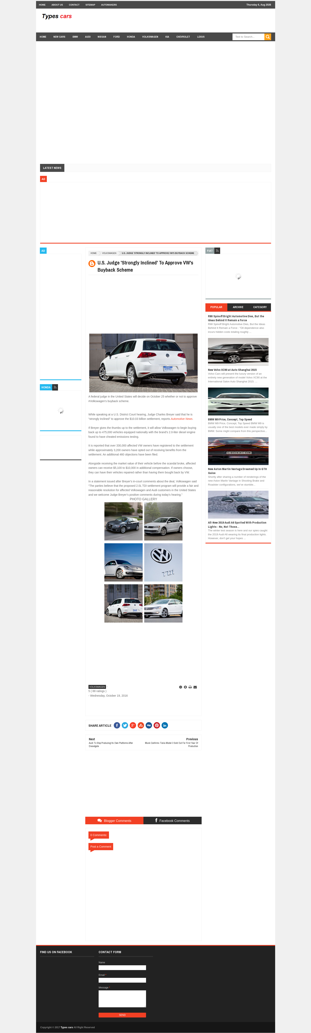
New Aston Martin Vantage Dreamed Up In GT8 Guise (237, 471)
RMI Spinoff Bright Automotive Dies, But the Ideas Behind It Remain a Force (236, 318)
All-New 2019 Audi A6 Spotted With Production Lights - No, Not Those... (237, 524)
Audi (87, 36)
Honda (131, 36)
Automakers (109, 5)
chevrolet (183, 36)
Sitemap (90, 5)
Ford (116, 36)
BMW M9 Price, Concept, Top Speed (230, 419)
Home (42, 5)
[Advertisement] (198, 20)
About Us (57, 5)
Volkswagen (150, 36)
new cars (59, 36)
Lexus (201, 36)
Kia (167, 36)
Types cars (67, 1027)
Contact (74, 5)
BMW (75, 36)
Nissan (102, 36)
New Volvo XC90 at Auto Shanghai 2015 (232, 370)
